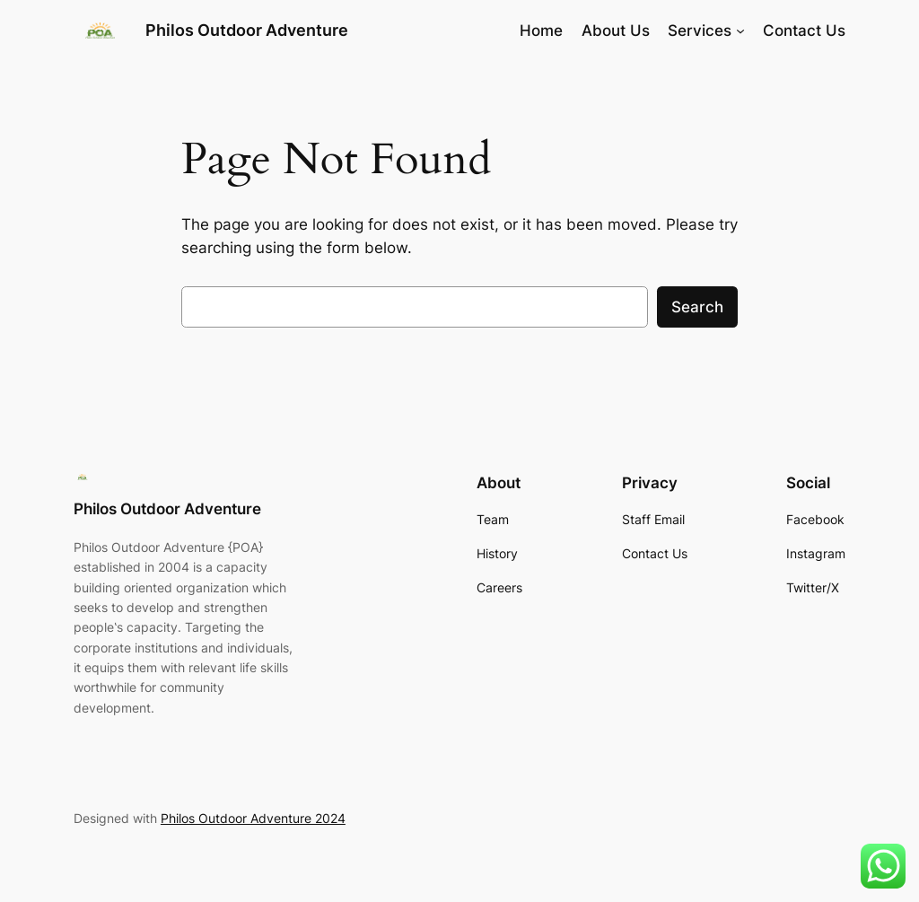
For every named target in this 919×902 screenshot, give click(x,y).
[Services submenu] (740, 30)
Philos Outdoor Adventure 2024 (253, 818)
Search (697, 307)
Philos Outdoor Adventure (246, 30)
